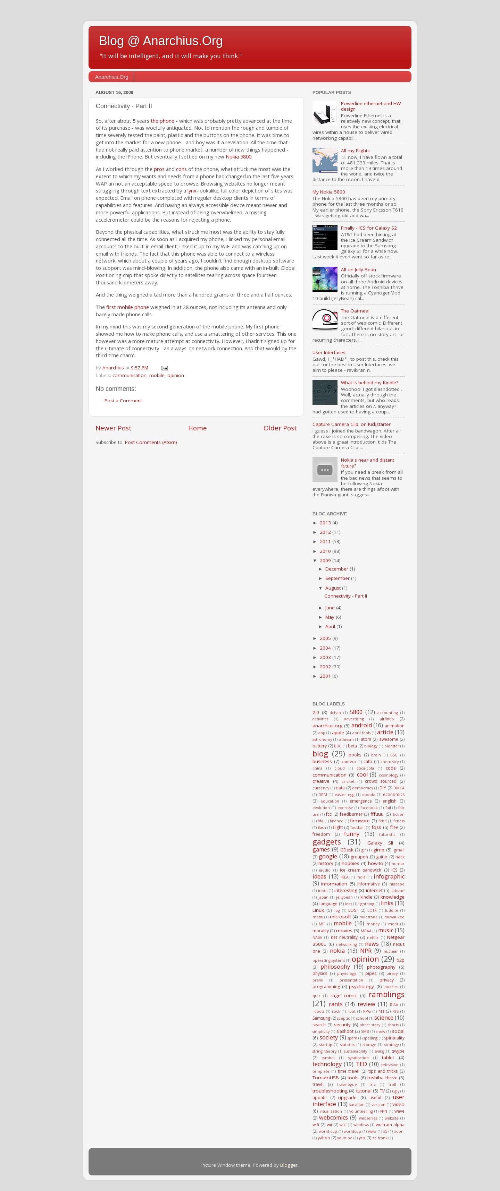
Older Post (280, 427)
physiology (346, 973)
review (366, 1004)
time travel (349, 1071)
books (355, 755)
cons (181, 168)
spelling (370, 1037)
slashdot (344, 1031)
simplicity (321, 1031)
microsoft (340, 917)
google (328, 856)
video (398, 1104)
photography (381, 967)
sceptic (343, 1018)
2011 (326, 541)
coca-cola (365, 768)
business (322, 761)
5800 (356, 712)
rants (336, 1004)
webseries (368, 1118)
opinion (175, 375)
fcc (329, 814)
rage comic (344, 995)
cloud (339, 768)
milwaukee (394, 916)
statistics (347, 1044)
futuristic (387, 834)
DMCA (399, 787)
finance (336, 820)
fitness (399, 820)
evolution (321, 807)
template (321, 1071)
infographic (389, 876)
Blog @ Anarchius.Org (161, 41)
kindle (366, 897)
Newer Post (113, 427)
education (329, 801)
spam (352, 1037)
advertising (354, 718)
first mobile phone (127, 306)
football (357, 827)
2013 (326, 523)
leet (348, 903)
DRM (322, 794)
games (321, 849)
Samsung (321, 1018)
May (330, 617)
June (330, 608)
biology (370, 745)
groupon (359, 857)
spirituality (394, 1038)
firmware (360, 820)
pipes (370, 973)
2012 (326, 532)
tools (353, 1077)
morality (320, 931)
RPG (367, 1011)
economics (394, 794)
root (352, 1011)
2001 (326, 676)
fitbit (382, 820)
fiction (399, 814)
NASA (317, 937)
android (361, 725)
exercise (345, 807)
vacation (357, 1104)
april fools (361, 732)
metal (317, 916)
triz (372, 1084)
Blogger (289, 1165)
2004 (326, 648)
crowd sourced (381, 781)
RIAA (394, 1004)
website (392, 1118)
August (333, 588)
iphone (398, 890)
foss (376, 827)
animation (395, 726)
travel (318, 1084)
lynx (192, 190)
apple (338, 732)
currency (320, 787)
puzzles (391, 986)
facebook (369, 807)
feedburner (351, 814)
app (321, 732)
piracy (392, 973)
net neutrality (344, 937)
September (338, 578)
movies (344, 930)
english (390, 801)
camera (349, 761)
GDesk (346, 850)
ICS (394, 870)
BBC (337, 745)
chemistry (390, 761)
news (372, 944)
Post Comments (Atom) (151, 442)
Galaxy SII (380, 843)
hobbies (350, 863)
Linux (318, 910)
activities (320, 718)
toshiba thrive (382, 1077)
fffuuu (377, 814)
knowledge (393, 897)
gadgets (326, 842)
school (362, 1018)
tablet (388, 1057)
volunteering (361, 1111)
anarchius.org (327, 725)
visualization (331, 1111)
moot (393, 923)
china (317, 768)
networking (346, 944)
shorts (393, 1024)
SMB (365, 1031)
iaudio (325, 870)
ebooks (368, 794)
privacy (387, 980)
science (383, 1017)
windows (361, 1124)
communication (129, 375)
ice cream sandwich (361, 870)
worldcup (352, 1131)
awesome (388, 739)
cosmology (388, 775)
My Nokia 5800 (328, 192)
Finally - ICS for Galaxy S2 (369, 228)
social (398, 1031)
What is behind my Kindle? (369, 382)
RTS (395, 1011)
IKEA (345, 877)
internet (374, 890)
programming (326, 986)
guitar (382, 857)
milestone (368, 916)
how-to (375, 863)
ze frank (380, 1137)
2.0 (315, 712)
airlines (387, 719)
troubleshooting (330, 1091)
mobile (157, 375)
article (385, 732)
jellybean (344, 897)
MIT (322, 923)
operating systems (328, 960)
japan (323, 897)
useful (375, 1097)
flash (322, 827)
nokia (337, 950)
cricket (348, 781)
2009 (326, 560)
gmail (399, 850)
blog (320, 753)
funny (351, 834)
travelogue (347, 1084)
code (391, 768)
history (325, 863)
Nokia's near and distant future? (367, 463)
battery (319, 746)
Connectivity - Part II (345, 596)
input (323, 890)
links (387, 903)
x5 (385, 1131)
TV (382, 1091)
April (330, 626)
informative (368, 884)
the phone (162, 120)
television (390, 1064)
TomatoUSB (325, 1077)
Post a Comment (123, 400)
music (385, 930)
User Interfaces (328, 352)
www (372, 1131)
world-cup (328, 1131)
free (394, 827)
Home (197, 427)
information (334, 884)
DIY (383, 788)
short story (370, 1024)
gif (363, 849)
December (337, 569)
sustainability (355, 1051)
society (328, 1037)
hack (400, 857)
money (373, 923)
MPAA (366, 930)
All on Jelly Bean (358, 269)
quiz (316, 995)
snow (380, 1031)
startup (325, 1044)
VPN (383, 1111)
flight (338, 827)
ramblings (387, 994)
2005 (326, 638)
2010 (326, 551)
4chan (335, 712)
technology (327, 1064)
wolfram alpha (390, 1125)
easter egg (345, 794)
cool (362, 774)
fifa (320, 820)
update (319, 1097)
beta (352, 746)
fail (388, 807)
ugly (395, 1091)
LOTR (372, 910)
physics (319, 973)
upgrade (347, 1097)
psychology (361, 986)
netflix (372, 937)
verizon (378, 1104)
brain (376, 754)
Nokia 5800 (238, 156)
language (328, 904)
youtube (344, 1137)
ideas (319, 876)
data (340, 788)
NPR (366, 950)
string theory (324, 1051)
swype (398, 1051)
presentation (351, 980)
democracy (362, 787)
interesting (345, 890)
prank (317, 980)
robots (318, 1011)
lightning (366, 903)
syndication (358, 1057)
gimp (378, 850)
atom (366, 739)
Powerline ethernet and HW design (371, 106)
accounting (387, 712)
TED (361, 1064)
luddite (391, 910)
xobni (399, 1131)
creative (321, 781)
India (361, 877)
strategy (391, 1044)
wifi (315, 1125)
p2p (401, 960)
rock (336, 1011)
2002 (326, 666)
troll (392, 1084)
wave (399, 1111)
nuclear (391, 951)
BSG (394, 754)
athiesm (346, 739)
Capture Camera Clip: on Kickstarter (351, 424)
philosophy (335, 966)
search (319, 1025)
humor (398, 863)
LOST (353, 910)
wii (329, 1125)
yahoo (324, 1138)
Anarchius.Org (111, 77)
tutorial (364, 1091)
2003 (326, 657)
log (337, 910)
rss (381, 1011)
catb (368, 761)
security (342, 1024)
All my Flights (355, 150)
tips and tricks (383, 1071)
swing (379, 1051)
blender (391, 745)
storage (369, 1044)
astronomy (322, 739)
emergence (361, 801)
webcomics (333, 1117)
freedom (321, 834)
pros (159, 168)
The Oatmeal (355, 311)
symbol (328, 1057)
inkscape (397, 883)
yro (362, 1138)
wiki (343, 1124)
